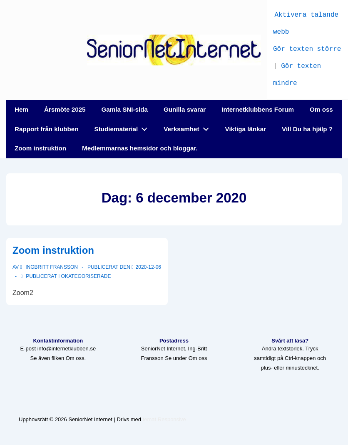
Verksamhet (188, 127)
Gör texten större (307, 48)
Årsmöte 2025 (65, 109)
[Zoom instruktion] (148, 267)
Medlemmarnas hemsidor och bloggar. (140, 148)
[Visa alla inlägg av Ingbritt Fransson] (49, 267)
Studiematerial (123, 127)
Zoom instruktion (40, 148)
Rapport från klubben (47, 128)
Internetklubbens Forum (257, 109)
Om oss (321, 109)
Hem (21, 109)
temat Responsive (164, 419)
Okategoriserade (86, 276)
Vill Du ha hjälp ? (307, 128)
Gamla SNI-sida (125, 109)
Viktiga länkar (245, 128)
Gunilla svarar (185, 109)
